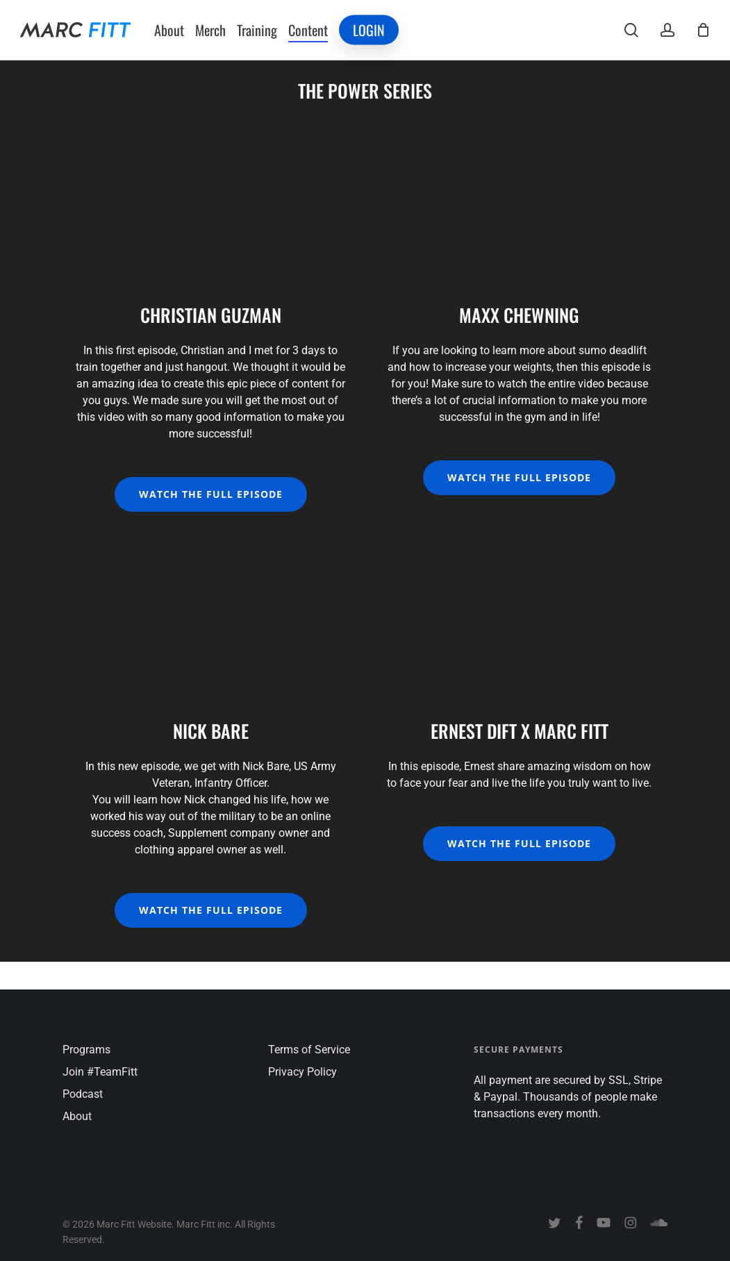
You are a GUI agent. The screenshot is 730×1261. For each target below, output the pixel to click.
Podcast (83, 1094)
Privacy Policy (302, 1071)
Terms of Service (309, 1049)
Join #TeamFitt (100, 1071)
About (77, 1116)
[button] (211, 494)
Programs (86, 1049)
